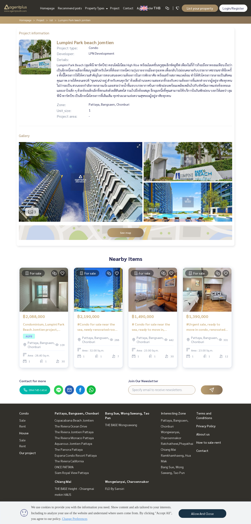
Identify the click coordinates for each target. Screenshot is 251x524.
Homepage (47, 8)
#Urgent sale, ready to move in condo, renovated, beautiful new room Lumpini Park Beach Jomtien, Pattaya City (206, 327)
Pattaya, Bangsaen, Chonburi (77, 413)
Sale (22, 420)
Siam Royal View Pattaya (72, 473)
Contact (128, 8)
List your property (200, 8)
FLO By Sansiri (114, 488)
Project (115, 8)
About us (203, 434)
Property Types (96, 8)
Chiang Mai (63, 481)
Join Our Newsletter (143, 381)
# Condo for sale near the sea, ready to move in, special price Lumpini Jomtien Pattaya (151, 327)
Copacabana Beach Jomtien (74, 420)
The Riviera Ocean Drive (71, 426)
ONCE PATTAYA (64, 467)
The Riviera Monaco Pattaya (74, 438)
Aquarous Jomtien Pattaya (73, 443)
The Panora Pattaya (69, 449)
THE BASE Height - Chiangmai (74, 488)
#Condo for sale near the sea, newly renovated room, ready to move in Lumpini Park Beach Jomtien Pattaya (97, 327)
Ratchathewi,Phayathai (177, 443)
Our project (27, 453)
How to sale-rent (208, 442)
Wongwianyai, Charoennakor (127, 481)
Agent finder (145, 8)
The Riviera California (69, 461)
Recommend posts (70, 8)
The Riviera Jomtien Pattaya (74, 432)
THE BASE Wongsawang (121, 425)
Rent (22, 426)
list (51, 20)
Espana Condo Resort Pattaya (76, 455)
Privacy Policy (206, 426)
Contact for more (32, 381)
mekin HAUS (63, 494)
